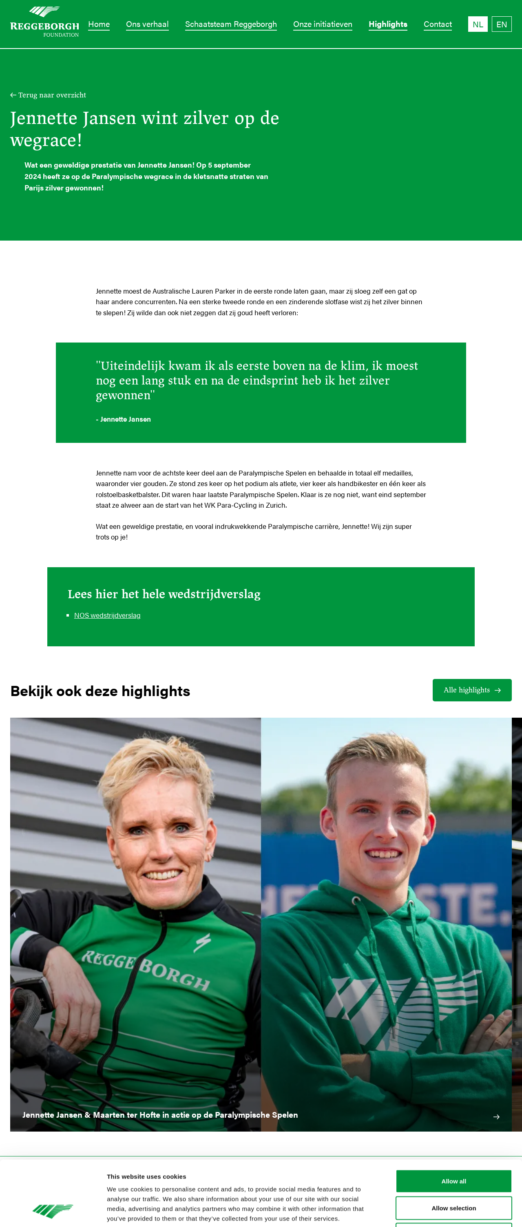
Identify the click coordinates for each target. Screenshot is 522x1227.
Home (99, 23)
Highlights (388, 23)
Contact (438, 23)
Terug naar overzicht (52, 95)
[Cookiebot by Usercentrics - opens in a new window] (52, 1211)
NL (478, 24)
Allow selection (453, 1146)
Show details (428, 1210)
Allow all (454, 1119)
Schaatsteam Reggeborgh (231, 23)
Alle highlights (467, 689)
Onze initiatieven (322, 23)
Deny (454, 1173)
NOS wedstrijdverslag (107, 615)
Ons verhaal (147, 23)
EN (501, 24)
